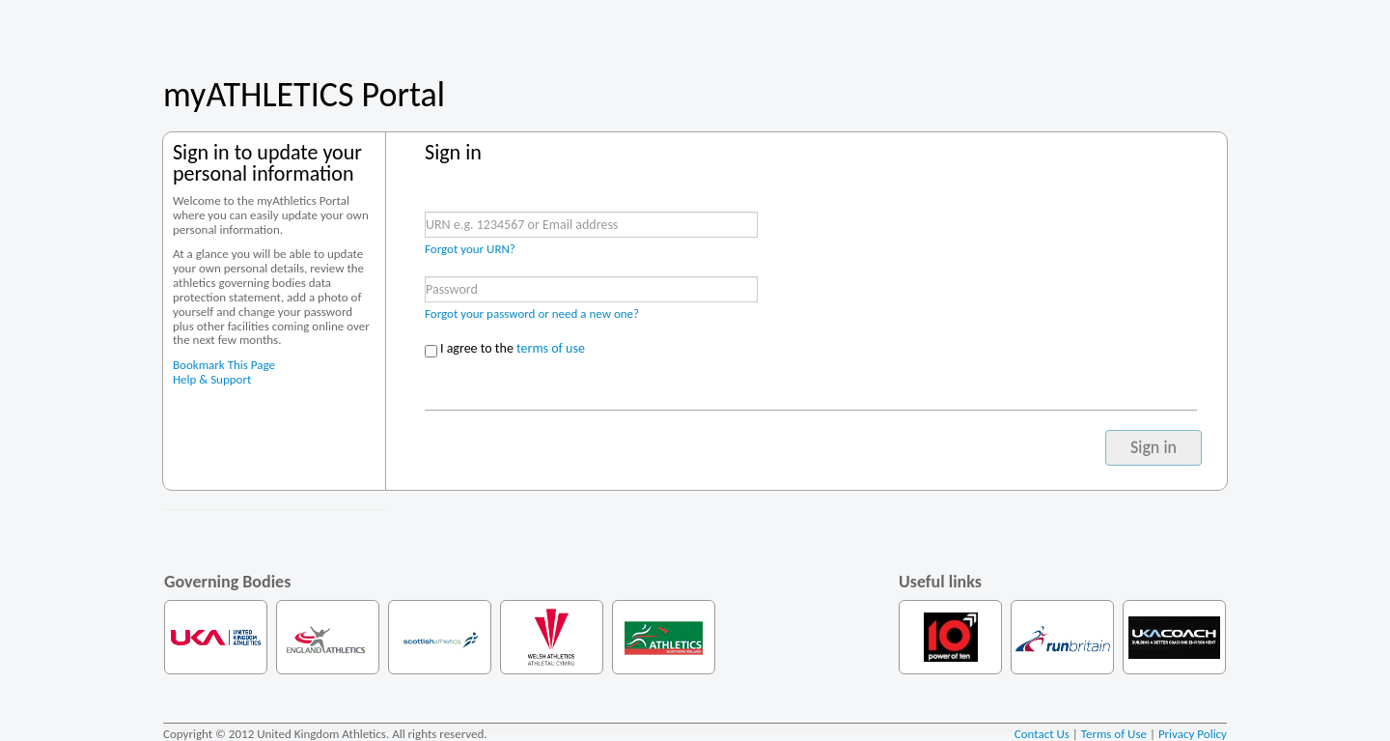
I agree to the (512, 348)
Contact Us (1042, 734)
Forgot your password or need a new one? (532, 313)
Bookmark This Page (224, 364)
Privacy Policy (1192, 734)
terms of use (550, 348)
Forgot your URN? (470, 249)
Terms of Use (1114, 734)
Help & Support (212, 379)
